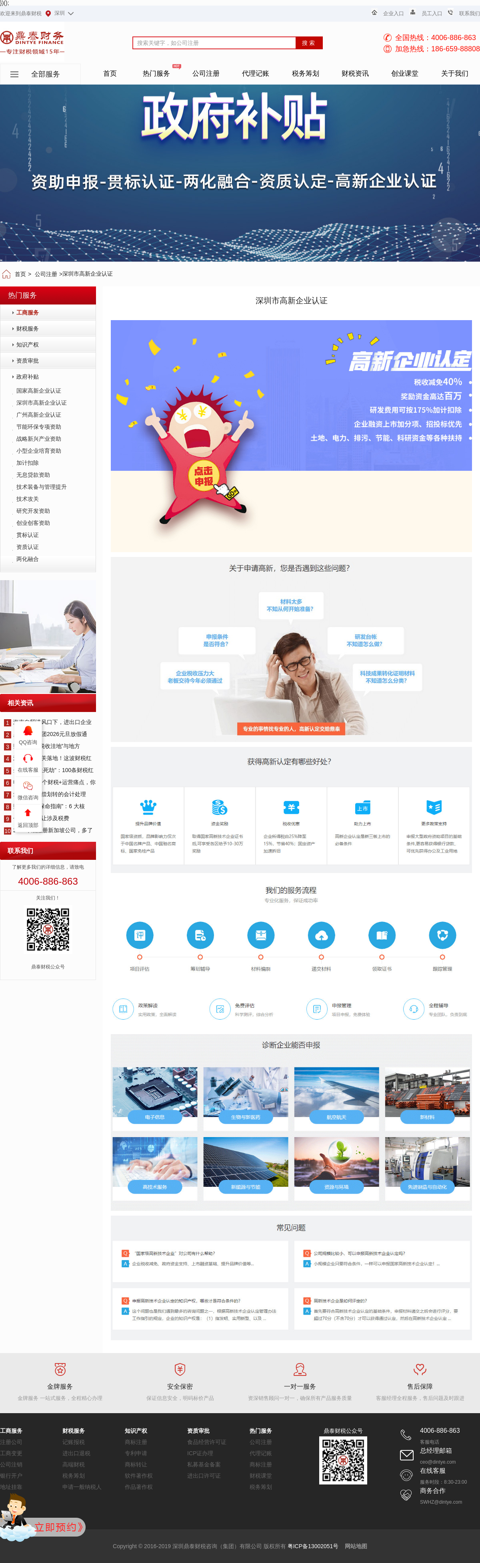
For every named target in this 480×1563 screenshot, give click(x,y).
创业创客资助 (33, 523)
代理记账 (261, 1453)
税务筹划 (73, 1475)
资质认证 (27, 547)
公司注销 (11, 1464)
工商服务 (27, 312)
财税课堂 (261, 1475)
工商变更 (11, 1453)
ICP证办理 (200, 1453)
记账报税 (73, 1442)
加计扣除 (27, 463)
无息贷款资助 (33, 475)
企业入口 (393, 13)
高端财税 (73, 1464)
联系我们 (469, 13)
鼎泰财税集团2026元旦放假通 (45, 734)
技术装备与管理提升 (41, 487)
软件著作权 (139, 1475)
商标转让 (136, 1464)
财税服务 (27, 328)
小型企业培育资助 (38, 451)
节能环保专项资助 (38, 427)
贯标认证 (27, 535)
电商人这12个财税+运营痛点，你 (50, 782)
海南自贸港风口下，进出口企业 (48, 722)
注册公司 (11, 1442)
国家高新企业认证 (38, 390)
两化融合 (27, 559)
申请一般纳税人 (82, 1487)
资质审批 (27, 360)
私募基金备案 (204, 1464)
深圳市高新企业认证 (41, 402)
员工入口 (432, 13)
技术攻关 (27, 499)
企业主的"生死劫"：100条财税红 (49, 770)
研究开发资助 (33, 511)
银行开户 (11, 1475)
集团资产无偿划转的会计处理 (45, 794)
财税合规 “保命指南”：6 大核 (44, 806)
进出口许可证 (204, 1475)
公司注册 (46, 274)
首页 (20, 274)
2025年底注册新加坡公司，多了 (48, 830)
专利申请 (136, 1453)
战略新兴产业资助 (38, 439)
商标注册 (136, 1442)
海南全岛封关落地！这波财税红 (48, 758)
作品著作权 (139, 1487)
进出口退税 (76, 1453)
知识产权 (27, 344)
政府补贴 (27, 376)
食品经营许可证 (206, 1442)
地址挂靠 (11, 1487)
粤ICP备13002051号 (313, 1546)
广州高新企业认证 (38, 414)
